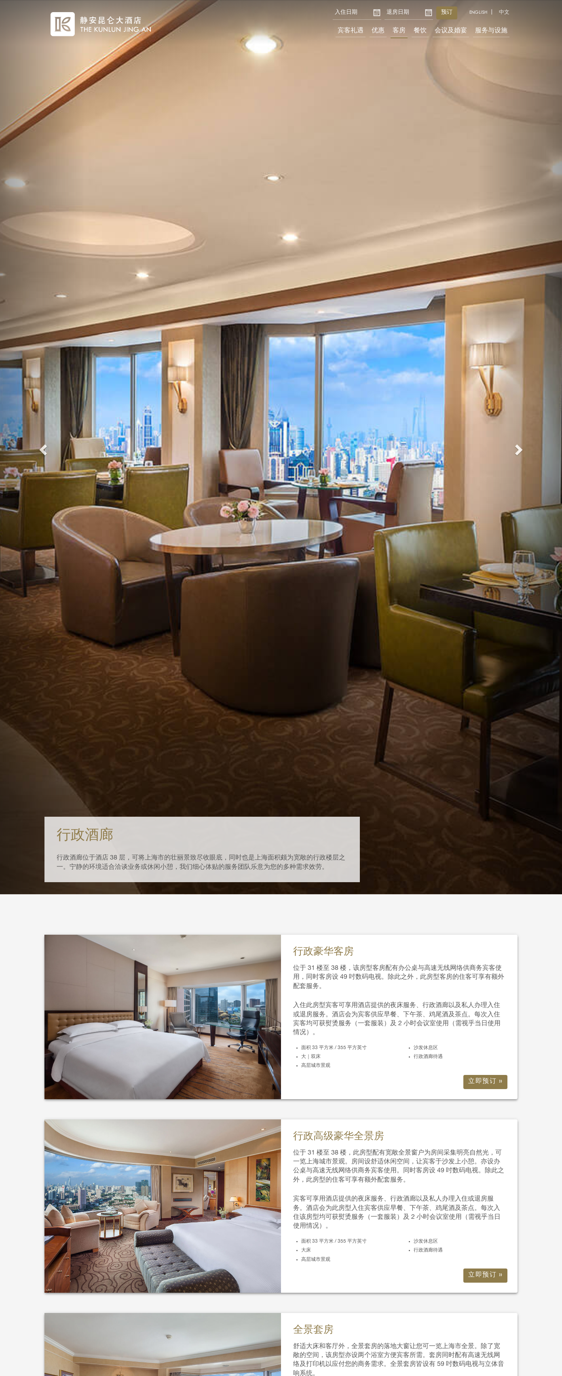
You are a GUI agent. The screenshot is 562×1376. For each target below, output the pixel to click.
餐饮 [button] (420, 31)
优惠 (378, 31)
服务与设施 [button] (491, 31)
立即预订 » (485, 1081)
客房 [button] (399, 31)
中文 (504, 13)
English (478, 13)
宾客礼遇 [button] (350, 31)
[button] (42, 447)
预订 (446, 12)
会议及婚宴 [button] (451, 31)
